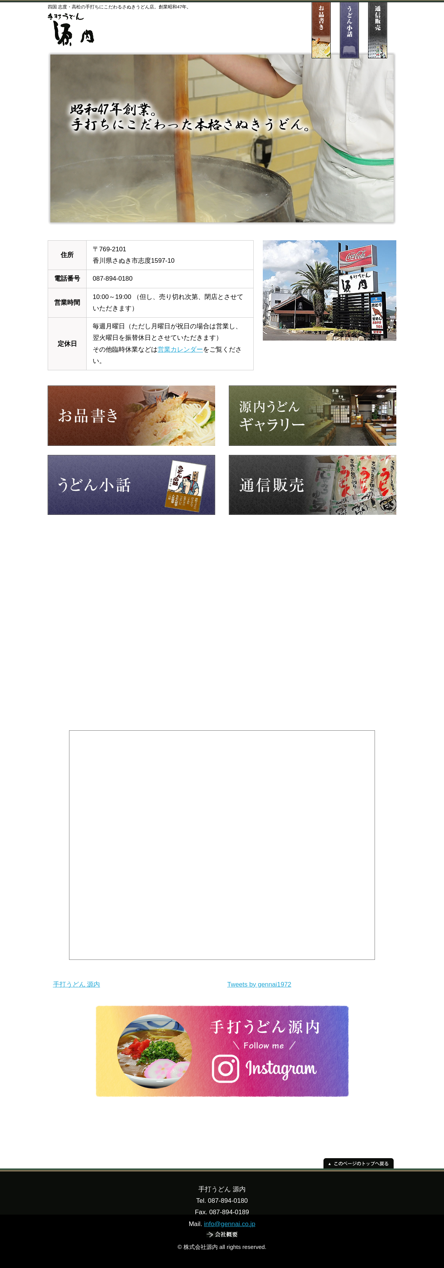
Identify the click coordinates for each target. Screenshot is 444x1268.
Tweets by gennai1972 (259, 984)
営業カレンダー (180, 349)
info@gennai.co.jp (230, 1224)
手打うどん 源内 (76, 984)
